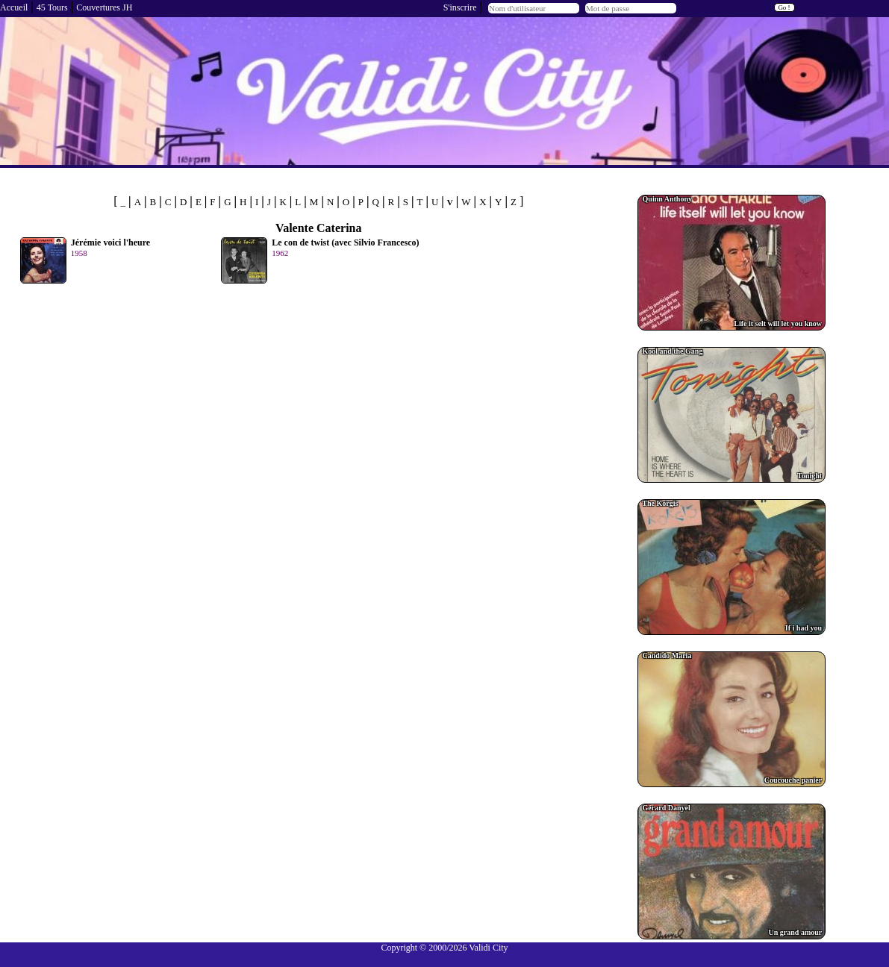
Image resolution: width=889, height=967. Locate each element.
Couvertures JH (104, 7)
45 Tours (52, 7)
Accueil (14, 7)
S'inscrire (460, 7)
